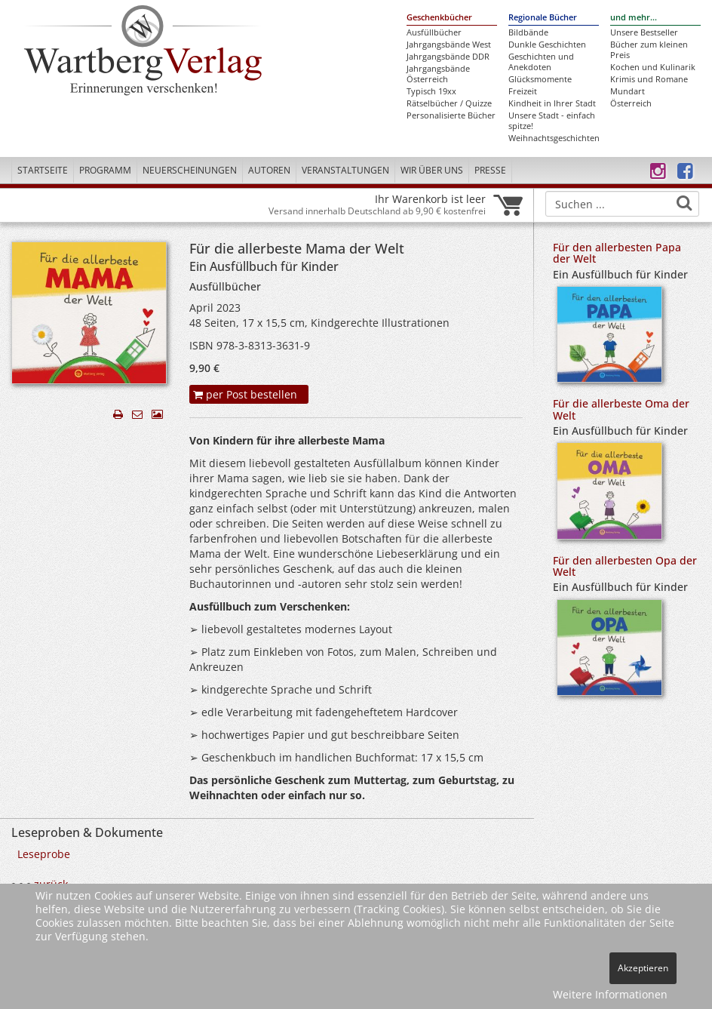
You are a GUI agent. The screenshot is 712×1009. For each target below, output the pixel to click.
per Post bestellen (245, 394)
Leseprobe (43, 854)
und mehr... (633, 17)
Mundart (627, 91)
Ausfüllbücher (434, 32)
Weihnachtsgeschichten (553, 138)
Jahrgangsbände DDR (448, 56)
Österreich (631, 103)
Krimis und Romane (649, 79)
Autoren (269, 170)
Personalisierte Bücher (451, 115)
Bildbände (528, 32)
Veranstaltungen (345, 170)
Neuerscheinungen (190, 170)
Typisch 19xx (431, 91)
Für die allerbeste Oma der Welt (621, 409)
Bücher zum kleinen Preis (649, 49)
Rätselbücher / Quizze (449, 103)
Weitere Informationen (610, 994)
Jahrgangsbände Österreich (438, 74)
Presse (490, 170)
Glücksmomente (540, 79)
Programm (105, 170)
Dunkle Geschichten (547, 44)
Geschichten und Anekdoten (541, 61)
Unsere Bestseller (644, 32)
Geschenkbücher (439, 17)
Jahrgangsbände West (449, 44)
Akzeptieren (643, 967)
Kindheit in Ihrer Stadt (552, 103)
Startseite (42, 170)
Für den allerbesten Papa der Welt (617, 253)
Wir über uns (431, 170)
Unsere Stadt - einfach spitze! (551, 120)
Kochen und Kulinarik (652, 67)
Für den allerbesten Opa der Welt (625, 566)
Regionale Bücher (542, 17)
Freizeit (522, 91)
